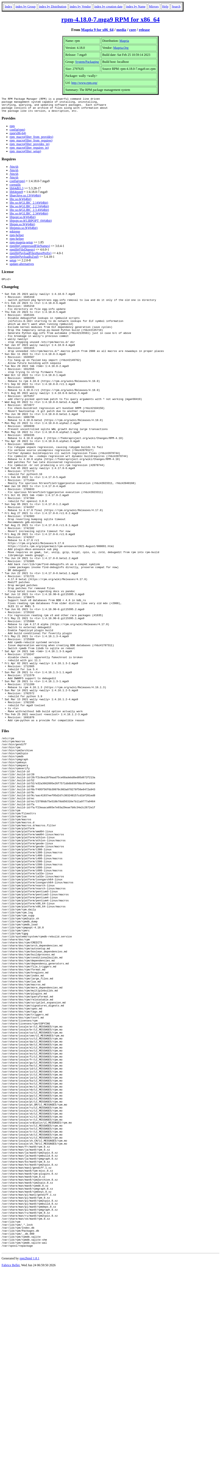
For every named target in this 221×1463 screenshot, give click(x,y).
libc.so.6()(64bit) (20, 202)
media (121, 30)
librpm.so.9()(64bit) (22, 227)
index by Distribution (52, 6)
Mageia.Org (121, 47)
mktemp (15, 234)
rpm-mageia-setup (21, 245)
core (132, 30)
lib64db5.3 (16, 191)
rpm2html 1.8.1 (29, 1451)
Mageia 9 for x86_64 (97, 30)
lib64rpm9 (16, 195)
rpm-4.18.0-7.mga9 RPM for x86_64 (110, 19)
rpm (12, 129)
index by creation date (108, 6)
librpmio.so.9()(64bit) (24, 231)
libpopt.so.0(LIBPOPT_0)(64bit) (31, 223)
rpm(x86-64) (18, 136)
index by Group (25, 6)
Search (176, 6)
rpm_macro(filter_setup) (25, 154)
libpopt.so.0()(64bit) (23, 220)
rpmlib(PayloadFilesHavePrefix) (30, 256)
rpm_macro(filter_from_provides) (31, 140)
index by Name (136, 6)
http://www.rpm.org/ (84, 82)
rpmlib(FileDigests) (22, 252)
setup (13, 263)
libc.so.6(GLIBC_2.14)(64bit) (29, 205)
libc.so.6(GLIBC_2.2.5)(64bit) (29, 209)
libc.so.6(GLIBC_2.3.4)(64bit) (29, 213)
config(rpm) (17, 132)
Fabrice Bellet (11, 1458)
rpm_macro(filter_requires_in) (29, 150)
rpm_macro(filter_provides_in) (29, 147)
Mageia (124, 40)
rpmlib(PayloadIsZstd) (24, 259)
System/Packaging (87, 61)
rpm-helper (17, 238)
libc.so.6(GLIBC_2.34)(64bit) (29, 216)
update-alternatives (22, 267)
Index (8, 6)
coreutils (15, 187)
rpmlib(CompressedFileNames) (30, 249)
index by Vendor (80, 6)
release (144, 30)
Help (165, 6)
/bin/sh (14, 169)
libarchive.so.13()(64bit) (25, 198)
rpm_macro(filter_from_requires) (31, 143)
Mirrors (154, 6)
